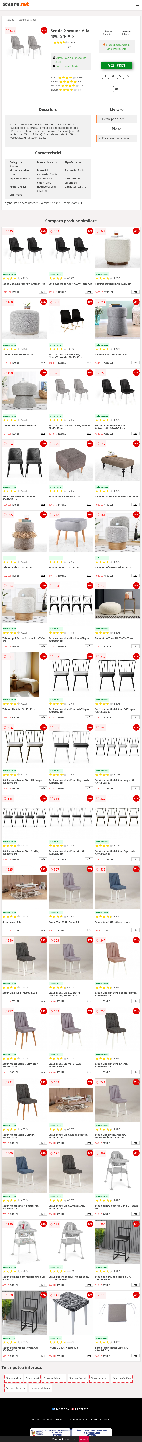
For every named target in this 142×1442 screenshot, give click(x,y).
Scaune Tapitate (16, 1388)
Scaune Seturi (77, 1378)
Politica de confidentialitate (72, 1419)
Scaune (10, 19)
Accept (84, 1439)
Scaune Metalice (41, 1388)
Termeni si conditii (42, 1419)
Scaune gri (32, 1378)
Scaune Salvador (27, 19)
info (43, 291)
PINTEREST (79, 1409)
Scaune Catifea (122, 1378)
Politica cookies (100, 1419)
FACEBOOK (60, 1409)
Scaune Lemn (99, 1378)
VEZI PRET (116, 65)
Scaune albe (13, 1378)
